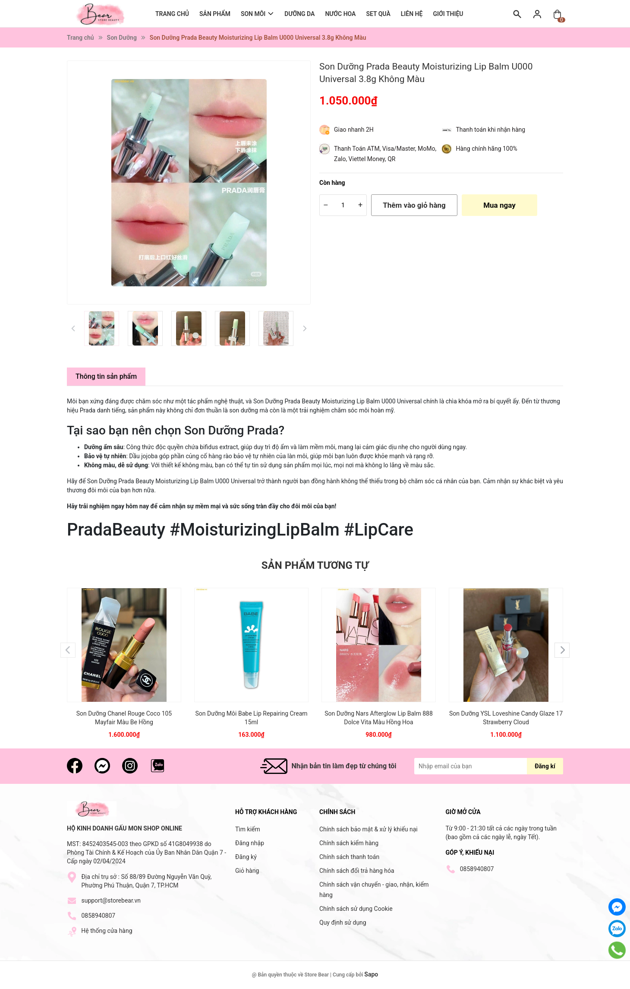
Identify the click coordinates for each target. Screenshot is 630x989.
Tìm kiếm (247, 829)
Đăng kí (545, 766)
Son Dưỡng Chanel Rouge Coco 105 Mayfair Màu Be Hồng (124, 718)
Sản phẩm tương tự (315, 565)
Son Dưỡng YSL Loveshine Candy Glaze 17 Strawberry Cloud (506, 718)
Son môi (253, 13)
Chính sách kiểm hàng (348, 843)
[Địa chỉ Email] (488, 766)
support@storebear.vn (111, 900)
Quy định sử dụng (342, 922)
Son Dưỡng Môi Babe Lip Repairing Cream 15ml (251, 718)
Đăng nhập (249, 843)
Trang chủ (172, 13)
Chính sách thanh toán (349, 856)
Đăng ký (246, 856)
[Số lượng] (343, 205)
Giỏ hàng (247, 870)
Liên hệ (412, 13)
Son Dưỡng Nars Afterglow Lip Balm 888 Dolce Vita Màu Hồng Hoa (378, 718)
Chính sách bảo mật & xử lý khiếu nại (368, 829)
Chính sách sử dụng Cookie (356, 908)
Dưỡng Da (299, 13)
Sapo (371, 974)
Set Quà (378, 13)
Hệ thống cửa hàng (106, 930)
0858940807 (98, 915)
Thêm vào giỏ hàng (414, 205)
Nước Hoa (340, 13)
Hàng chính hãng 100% (486, 148)
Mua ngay (499, 205)
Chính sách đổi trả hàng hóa (356, 870)
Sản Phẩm (214, 13)
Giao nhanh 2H (354, 129)
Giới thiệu (448, 13)
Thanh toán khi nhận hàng (491, 129)
